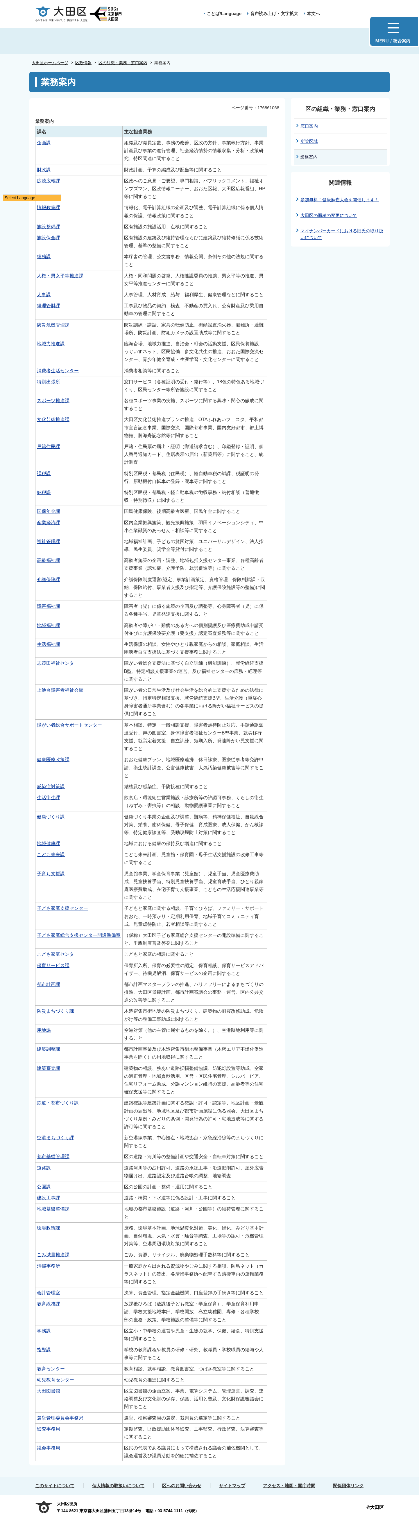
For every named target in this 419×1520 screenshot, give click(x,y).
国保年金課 (48, 511)
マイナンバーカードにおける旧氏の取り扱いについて (341, 234)
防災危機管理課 (53, 324)
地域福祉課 (48, 625)
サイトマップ (232, 1485)
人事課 (44, 294)
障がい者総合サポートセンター (69, 725)
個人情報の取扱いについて (118, 1485)
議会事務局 (48, 1447)
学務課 (44, 1330)
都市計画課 (48, 984)
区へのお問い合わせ (181, 1485)
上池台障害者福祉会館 (60, 690)
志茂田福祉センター (58, 663)
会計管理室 (48, 1292)
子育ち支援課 (51, 873)
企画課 (44, 142)
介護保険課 (48, 579)
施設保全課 (48, 237)
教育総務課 (48, 1303)
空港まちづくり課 (55, 1137)
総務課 (44, 256)
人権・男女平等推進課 (60, 275)
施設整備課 (48, 226)
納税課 (44, 492)
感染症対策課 (51, 786)
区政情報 (83, 62)
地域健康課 (48, 843)
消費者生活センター (58, 370)
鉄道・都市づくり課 (58, 1102)
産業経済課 (48, 522)
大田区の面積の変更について (328, 215)
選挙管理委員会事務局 (60, 1417)
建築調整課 (48, 1049)
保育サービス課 (53, 965)
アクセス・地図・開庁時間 (289, 1485)
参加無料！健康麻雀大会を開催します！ (339, 199)
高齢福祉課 (48, 560)
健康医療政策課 (53, 759)
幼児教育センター (55, 1379)
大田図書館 (48, 1390)
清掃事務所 (48, 1266)
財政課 (44, 169)
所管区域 (309, 141)
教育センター (51, 1368)
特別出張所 (48, 381)
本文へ (313, 13)
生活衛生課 (48, 797)
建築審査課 (48, 1068)
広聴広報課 (48, 180)
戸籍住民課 (48, 446)
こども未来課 (51, 854)
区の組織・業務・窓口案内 (123, 62)
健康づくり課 (51, 816)
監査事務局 (48, 1428)
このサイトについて (54, 1485)
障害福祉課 (48, 606)
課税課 (44, 473)
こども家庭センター (58, 954)
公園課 (44, 1186)
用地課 (44, 1030)
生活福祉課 (48, 644)
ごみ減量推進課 (53, 1254)
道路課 (44, 1167)
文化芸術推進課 (53, 419)
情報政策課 (48, 207)
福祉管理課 (48, 541)
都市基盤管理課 (53, 1156)
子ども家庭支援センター (62, 908)
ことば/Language (224, 13)
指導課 (44, 1349)
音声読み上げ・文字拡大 (274, 13)
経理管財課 (48, 305)
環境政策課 (48, 1228)
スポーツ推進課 (53, 400)
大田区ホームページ (50, 62)
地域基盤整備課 (53, 1208)
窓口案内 (309, 125)
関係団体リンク (348, 1485)
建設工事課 (48, 1197)
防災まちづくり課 (55, 1011)
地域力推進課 (51, 343)
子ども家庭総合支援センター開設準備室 (79, 935)
